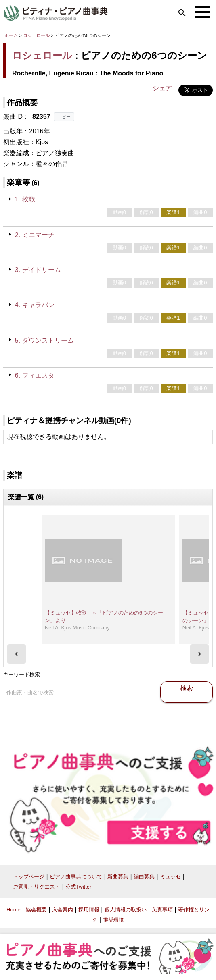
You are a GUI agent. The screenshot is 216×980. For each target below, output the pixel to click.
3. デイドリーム (38, 269)
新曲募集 (117, 877)
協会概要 (36, 910)
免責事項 (162, 910)
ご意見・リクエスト (36, 887)
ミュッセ (170, 877)
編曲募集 (144, 877)
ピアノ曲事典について (76, 877)
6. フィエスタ (35, 375)
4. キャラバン (35, 304)
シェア (162, 88)
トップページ (28, 877)
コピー (64, 116)
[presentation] (16, 654)
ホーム (11, 35)
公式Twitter (78, 887)
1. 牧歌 (25, 199)
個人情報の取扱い (126, 910)
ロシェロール (36, 35)
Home (13, 910)
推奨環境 (113, 920)
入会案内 (62, 910)
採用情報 (88, 910)
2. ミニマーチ (35, 234)
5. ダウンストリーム (44, 340)
